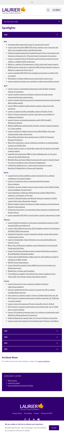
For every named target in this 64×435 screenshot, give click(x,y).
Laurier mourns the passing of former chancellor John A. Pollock (31, 304)
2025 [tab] (5, 331)
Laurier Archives (44, 361)
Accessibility (28, 413)
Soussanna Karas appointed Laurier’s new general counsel (28, 44)
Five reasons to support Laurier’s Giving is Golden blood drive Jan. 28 (33, 295)
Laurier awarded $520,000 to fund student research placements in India (34, 215)
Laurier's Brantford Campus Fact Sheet (20, 386)
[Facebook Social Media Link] (30, 419)
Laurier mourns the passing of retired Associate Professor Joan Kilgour (33, 321)
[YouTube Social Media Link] (38, 419)
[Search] (48, 10)
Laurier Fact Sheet (14, 383)
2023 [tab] (5, 343)
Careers (36, 413)
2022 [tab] (5, 349)
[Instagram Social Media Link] (25, 419)
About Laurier (12, 380)
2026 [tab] (5, 35)
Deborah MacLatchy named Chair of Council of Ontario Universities (33, 318)
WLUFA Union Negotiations (18, 262)
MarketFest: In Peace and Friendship (21, 271)
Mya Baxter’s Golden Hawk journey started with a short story (30, 78)
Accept (54, 428)
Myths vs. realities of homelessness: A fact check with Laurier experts (33, 64)
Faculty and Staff (46, 413)
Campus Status (17, 413)
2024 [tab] (5, 337)
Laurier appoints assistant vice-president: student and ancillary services (33, 81)
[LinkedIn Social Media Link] (34, 419)
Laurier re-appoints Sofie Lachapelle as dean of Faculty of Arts (30, 111)
